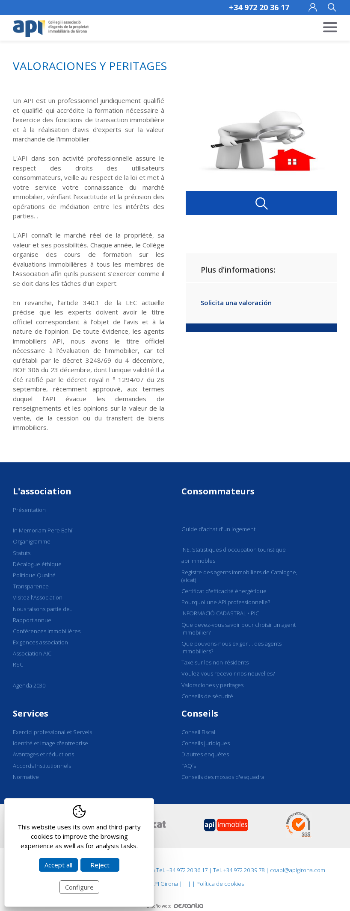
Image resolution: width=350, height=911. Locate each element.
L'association (42, 491)
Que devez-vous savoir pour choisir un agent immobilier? (238, 628)
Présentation (29, 510)
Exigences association (40, 642)
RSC (18, 664)
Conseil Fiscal (198, 732)
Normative (26, 777)
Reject (100, 865)
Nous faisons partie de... (43, 609)
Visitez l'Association (37, 597)
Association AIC (32, 653)
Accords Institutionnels (42, 766)
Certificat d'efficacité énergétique (224, 591)
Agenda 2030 (29, 685)
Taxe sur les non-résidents (215, 662)
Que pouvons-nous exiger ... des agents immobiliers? (231, 647)
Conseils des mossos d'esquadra (222, 777)
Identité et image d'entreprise (50, 743)
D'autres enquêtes (205, 754)
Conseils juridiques (205, 743)
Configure (79, 887)
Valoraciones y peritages (212, 685)
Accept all (58, 865)
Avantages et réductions (43, 754)
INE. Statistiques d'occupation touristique (233, 549)
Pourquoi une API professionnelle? (225, 602)
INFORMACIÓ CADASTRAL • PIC (220, 613)
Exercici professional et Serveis (52, 732)
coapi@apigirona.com (297, 870)
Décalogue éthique (37, 564)
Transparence (31, 586)
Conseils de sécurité (207, 696)
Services (30, 713)
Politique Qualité (34, 575)
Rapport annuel (33, 620)
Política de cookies (220, 883)
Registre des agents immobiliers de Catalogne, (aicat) (239, 576)
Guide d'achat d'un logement (218, 529)
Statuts (21, 553)
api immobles (198, 560)
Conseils (199, 713)
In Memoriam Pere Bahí (42, 530)
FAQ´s (188, 766)
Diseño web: (175, 906)
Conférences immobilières (46, 631)
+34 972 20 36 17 (259, 7)
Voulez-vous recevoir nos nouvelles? (228, 673)
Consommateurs (218, 491)
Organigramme (31, 541)
